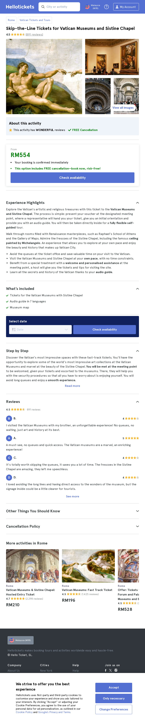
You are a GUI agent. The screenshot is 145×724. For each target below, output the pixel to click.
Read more (72, 386)
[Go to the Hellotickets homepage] (21, 7)
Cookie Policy (24, 712)
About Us (14, 670)
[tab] (72, 203)
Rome (11, 20)
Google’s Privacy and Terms (54, 712)
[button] (72, 203)
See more (72, 496)
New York (46, 670)
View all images (123, 107)
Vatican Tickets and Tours (35, 20)
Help (75, 670)
